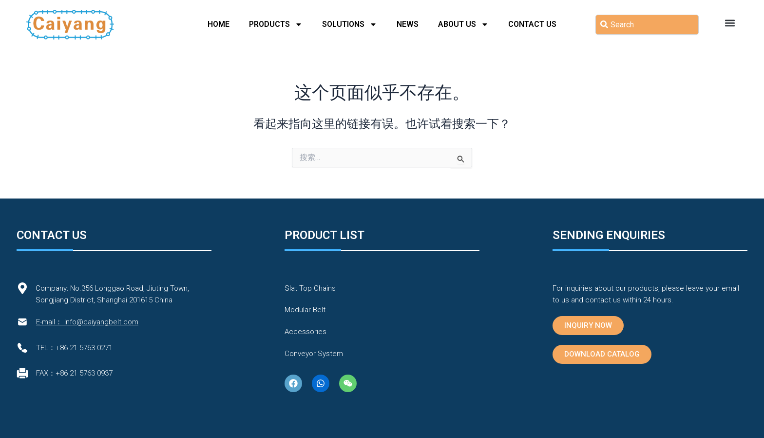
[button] (730, 23)
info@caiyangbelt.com (101, 322)
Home (218, 24)
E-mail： (49, 322)
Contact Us (532, 24)
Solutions (349, 24)
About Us (463, 24)
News (408, 24)
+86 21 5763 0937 (84, 373)
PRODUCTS (276, 24)
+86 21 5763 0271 (84, 347)
